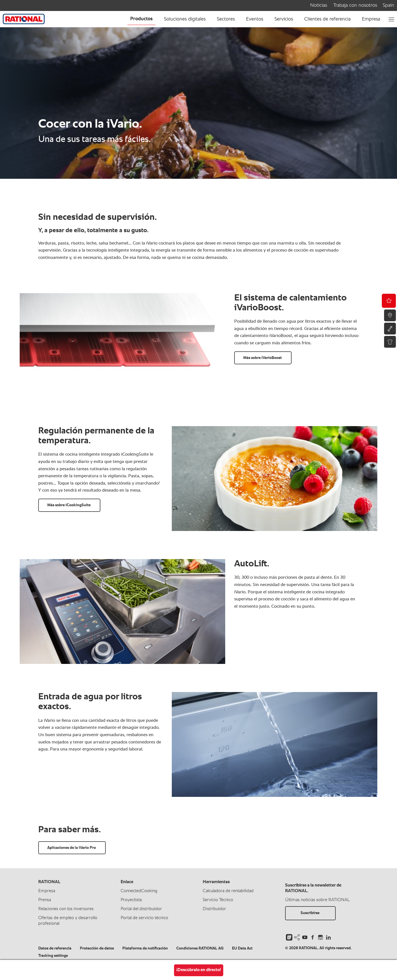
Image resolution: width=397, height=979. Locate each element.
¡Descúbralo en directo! (198, 970)
